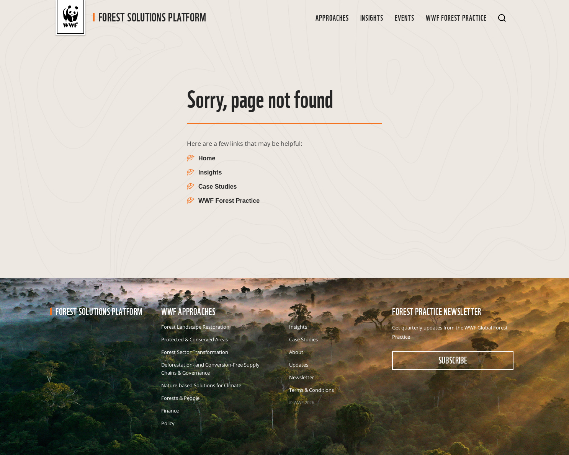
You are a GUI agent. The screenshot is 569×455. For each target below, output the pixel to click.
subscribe (452, 359)
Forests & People (180, 398)
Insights (371, 17)
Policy (168, 423)
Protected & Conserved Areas (194, 339)
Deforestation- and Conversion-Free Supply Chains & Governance (210, 368)
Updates (298, 364)
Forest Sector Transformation (194, 352)
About (296, 352)
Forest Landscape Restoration (195, 326)
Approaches (332, 17)
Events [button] (404, 17)
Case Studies (303, 339)
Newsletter (301, 377)
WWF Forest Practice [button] (456, 17)
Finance (170, 410)
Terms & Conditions (311, 390)
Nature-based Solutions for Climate (201, 385)
